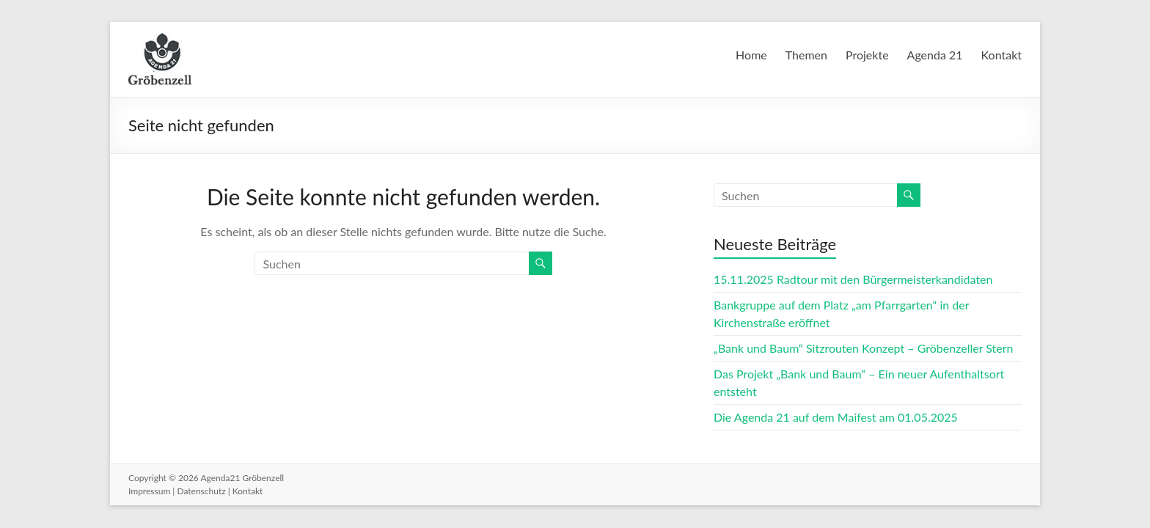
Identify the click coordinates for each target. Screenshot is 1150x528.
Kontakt (1001, 55)
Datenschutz (201, 490)
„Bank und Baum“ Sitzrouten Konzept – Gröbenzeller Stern (863, 348)
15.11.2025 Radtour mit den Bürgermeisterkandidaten (853, 279)
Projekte (867, 55)
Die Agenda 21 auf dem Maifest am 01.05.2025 (836, 417)
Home (751, 55)
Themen (806, 55)
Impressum (149, 490)
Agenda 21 (935, 55)
